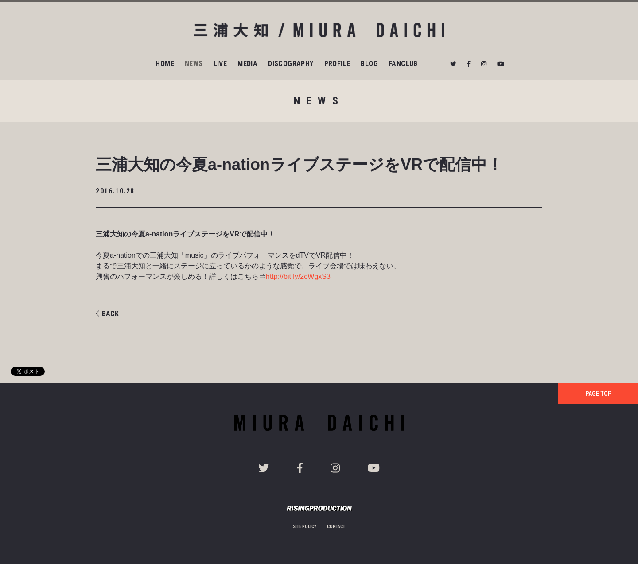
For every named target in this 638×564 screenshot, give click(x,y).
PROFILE (337, 63)
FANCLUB (403, 63)
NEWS (194, 63)
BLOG (369, 63)
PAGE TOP (598, 393)
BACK (107, 313)
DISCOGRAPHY (290, 63)
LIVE (220, 63)
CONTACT (336, 526)
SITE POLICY (304, 526)
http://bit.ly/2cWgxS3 (298, 276)
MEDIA (247, 63)
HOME (165, 63)
